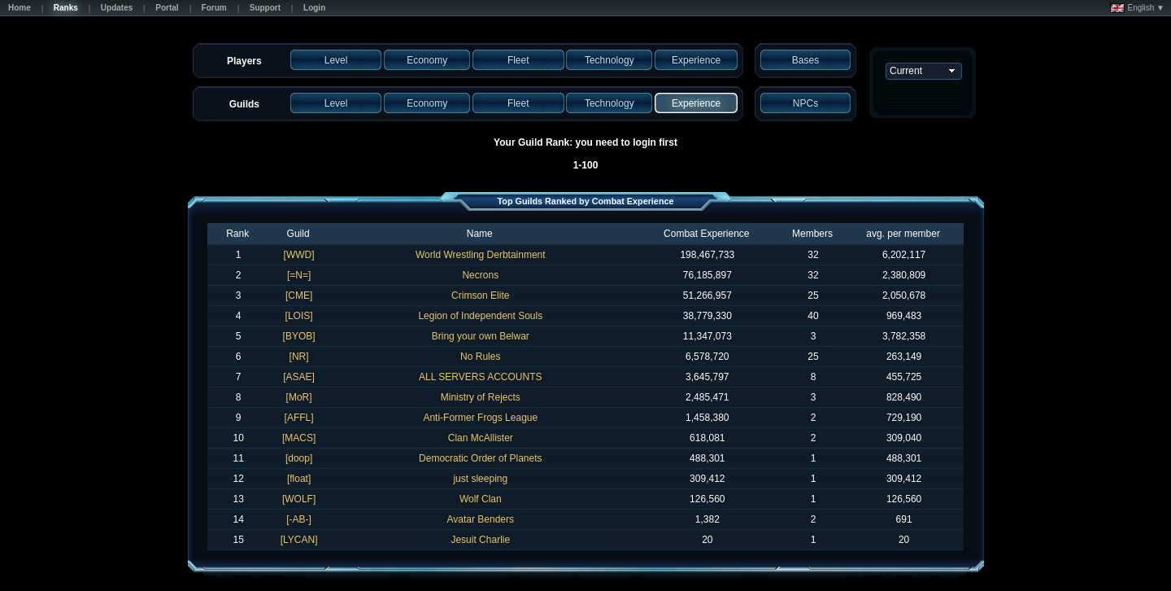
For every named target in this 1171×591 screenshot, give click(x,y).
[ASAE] (299, 377)
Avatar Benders (481, 519)
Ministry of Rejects (480, 397)
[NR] (299, 356)
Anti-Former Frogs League (480, 417)
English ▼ (1137, 8)
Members (812, 233)
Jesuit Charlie (480, 539)
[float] (299, 478)
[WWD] (299, 254)
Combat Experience (706, 233)
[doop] (298, 458)
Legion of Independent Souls (480, 316)
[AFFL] (299, 417)
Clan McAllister (480, 438)
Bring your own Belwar (480, 336)
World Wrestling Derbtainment (481, 254)
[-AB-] (298, 519)
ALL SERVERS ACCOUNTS (480, 377)
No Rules (480, 356)
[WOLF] (299, 499)
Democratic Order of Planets (480, 458)
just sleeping (480, 478)
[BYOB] (299, 336)
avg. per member (903, 233)
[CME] (298, 295)
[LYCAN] (299, 539)
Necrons (480, 275)
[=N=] (299, 275)
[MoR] (299, 397)
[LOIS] (299, 316)
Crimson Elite (480, 295)
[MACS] (299, 438)
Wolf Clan (480, 499)
